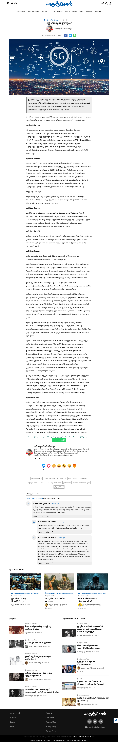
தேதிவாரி (98, 12)
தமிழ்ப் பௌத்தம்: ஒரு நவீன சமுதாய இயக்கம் (38, 675)
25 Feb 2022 (95, 652)
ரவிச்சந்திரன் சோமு (44, 447)
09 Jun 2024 (92, 689)
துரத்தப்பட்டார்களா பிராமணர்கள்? (86, 664)
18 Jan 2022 (80, 672)
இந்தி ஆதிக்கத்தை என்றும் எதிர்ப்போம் (38, 659)
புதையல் (60, 12)
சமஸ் (11, 727)
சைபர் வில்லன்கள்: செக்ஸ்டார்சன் (87, 601)
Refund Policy (50, 731)
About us (49, 713)
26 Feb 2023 (95, 705)
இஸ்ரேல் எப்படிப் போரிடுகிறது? (19, 601)
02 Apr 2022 (43, 696)
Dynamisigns (83, 741)
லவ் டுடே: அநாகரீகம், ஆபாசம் (55, 601)
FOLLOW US (59, 440)
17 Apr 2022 (46, 647)
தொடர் (67, 12)
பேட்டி (53, 12)
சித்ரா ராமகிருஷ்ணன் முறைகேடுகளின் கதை (88, 647)
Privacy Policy (50, 727)
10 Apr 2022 (48, 680)
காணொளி (89, 12)
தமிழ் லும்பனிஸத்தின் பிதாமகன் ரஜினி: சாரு (93, 700)
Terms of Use (50, 722)
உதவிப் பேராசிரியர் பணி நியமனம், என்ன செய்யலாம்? (91, 684)
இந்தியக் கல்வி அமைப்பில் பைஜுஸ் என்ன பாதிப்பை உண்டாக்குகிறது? (90, 629)
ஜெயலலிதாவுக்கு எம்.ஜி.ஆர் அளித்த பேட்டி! (39, 628)
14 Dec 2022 (48, 609)
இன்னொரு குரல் (77, 12)
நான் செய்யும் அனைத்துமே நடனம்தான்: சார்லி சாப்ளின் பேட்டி (42, 691)
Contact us (49, 718)
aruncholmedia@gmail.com (95, 728)
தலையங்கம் (21, 12)
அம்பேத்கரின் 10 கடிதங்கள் (38, 643)
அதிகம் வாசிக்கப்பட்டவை (73, 619)
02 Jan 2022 (95, 636)
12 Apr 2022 (49, 664)
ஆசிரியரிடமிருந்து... (34, 12)
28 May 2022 (82, 609)
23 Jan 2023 (38, 633)
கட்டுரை (44, 12)
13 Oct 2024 (28, 605)
